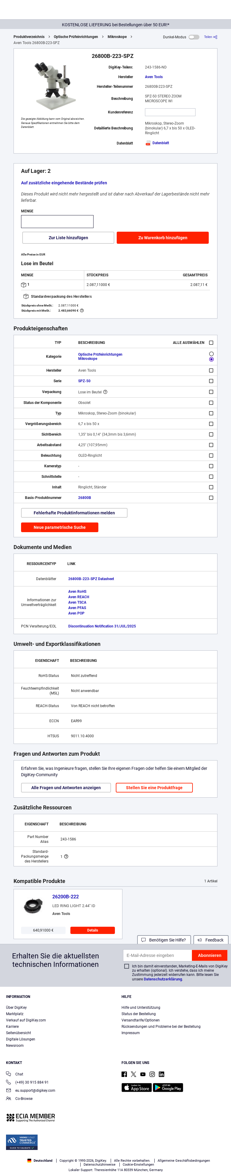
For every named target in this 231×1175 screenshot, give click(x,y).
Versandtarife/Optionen (141, 1020)
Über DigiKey (16, 1007)
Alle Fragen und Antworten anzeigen (66, 787)
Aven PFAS (77, 608)
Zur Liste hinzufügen (68, 237)
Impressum (131, 1033)
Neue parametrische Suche (60, 527)
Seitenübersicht (18, 1033)
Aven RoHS (77, 591)
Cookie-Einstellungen (138, 1165)
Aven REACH (78, 597)
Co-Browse (19, 1099)
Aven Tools (154, 77)
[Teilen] (210, 37)
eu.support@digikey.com (30, 1091)
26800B (84, 498)
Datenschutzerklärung (163, 979)
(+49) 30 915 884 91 (27, 1083)
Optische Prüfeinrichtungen (76, 37)
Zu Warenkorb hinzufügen (162, 237)
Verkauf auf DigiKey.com (26, 1020)
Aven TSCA (77, 602)
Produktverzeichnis (29, 37)
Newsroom (15, 1045)
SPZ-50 (84, 381)
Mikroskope (117, 37)
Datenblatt (157, 143)
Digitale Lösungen (20, 1039)
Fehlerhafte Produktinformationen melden (74, 512)
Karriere (12, 1026)
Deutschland (39, 1161)
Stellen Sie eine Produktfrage (154, 787)
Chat (14, 1075)
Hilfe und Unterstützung (141, 1007)
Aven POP (76, 613)
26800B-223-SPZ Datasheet (91, 579)
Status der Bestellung (139, 1014)
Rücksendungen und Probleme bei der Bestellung (161, 1026)
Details (92, 930)
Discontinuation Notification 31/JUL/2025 (102, 626)
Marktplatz (14, 1014)
